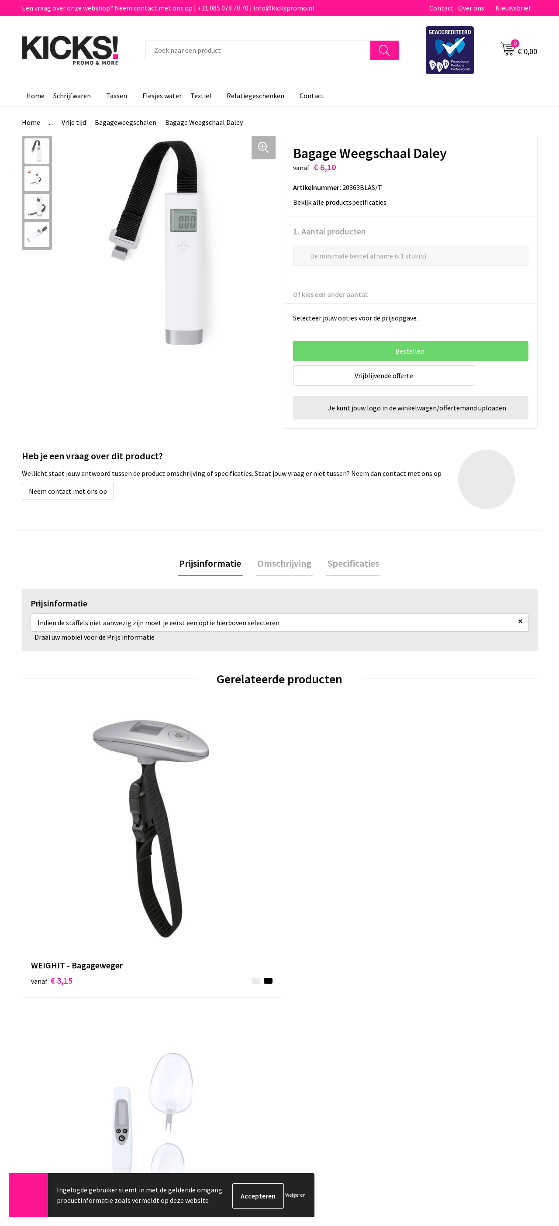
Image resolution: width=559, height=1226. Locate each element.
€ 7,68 (180, 849)
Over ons (471, 7)
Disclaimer (434, 1026)
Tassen (116, 95)
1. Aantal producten (329, 230)
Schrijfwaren (72, 95)
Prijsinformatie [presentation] (213, 564)
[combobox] (258, 50)
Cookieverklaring (443, 1013)
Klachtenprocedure (191, 1039)
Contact (441, 7)
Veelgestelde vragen (192, 1013)
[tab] (213, 564)
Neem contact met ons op (68, 490)
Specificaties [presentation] (350, 564)
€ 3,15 (51, 849)
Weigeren (295, 1195)
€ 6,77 (309, 849)
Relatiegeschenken (255, 95)
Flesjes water (162, 95)
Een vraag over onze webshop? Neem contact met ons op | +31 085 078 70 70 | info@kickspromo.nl (168, 7)
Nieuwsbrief (513, 7)
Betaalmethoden (316, 1013)
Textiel (200, 95)
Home (35, 95)
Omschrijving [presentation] (284, 564)
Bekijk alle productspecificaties (342, 201)
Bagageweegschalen (125, 122)
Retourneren (309, 1026)
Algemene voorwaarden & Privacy (467, 999)
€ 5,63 (438, 863)
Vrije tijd (74, 122)
